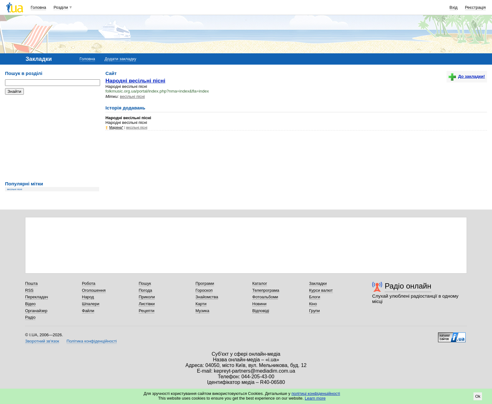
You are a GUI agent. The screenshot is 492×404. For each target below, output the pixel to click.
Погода (145, 290)
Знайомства (206, 297)
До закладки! (466, 76)
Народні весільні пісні (135, 80)
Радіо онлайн (408, 286)
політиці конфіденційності (315, 393)
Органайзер (36, 310)
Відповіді (260, 310)
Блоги (314, 297)
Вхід (454, 7)
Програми (204, 283)
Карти (200, 303)
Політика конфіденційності (92, 341)
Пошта (31, 283)
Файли (88, 310)
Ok (477, 396)
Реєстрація (475, 7)
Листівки (147, 303)
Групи (314, 310)
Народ (88, 297)
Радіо (30, 317)
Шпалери (90, 303)
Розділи (61, 7)
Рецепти (146, 310)
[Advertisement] (52, 138)
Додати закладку (120, 58)
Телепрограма (265, 290)
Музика (202, 310)
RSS (29, 290)
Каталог (259, 283)
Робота (88, 283)
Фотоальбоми (265, 297)
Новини (259, 303)
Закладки (318, 283)
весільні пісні (14, 189)
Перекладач (36, 297)
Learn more (315, 398)
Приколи (147, 297)
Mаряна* (116, 127)
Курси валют (321, 290)
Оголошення (94, 290)
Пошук (145, 283)
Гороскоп (203, 290)
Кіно (313, 303)
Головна (38, 7)
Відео (30, 303)
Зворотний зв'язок (42, 341)
